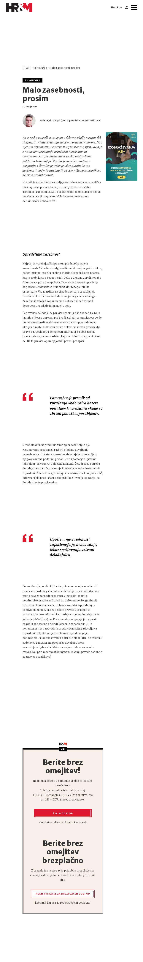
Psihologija (40, 68)
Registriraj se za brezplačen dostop (63, 893)
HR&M (27, 68)
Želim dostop (63, 813)
